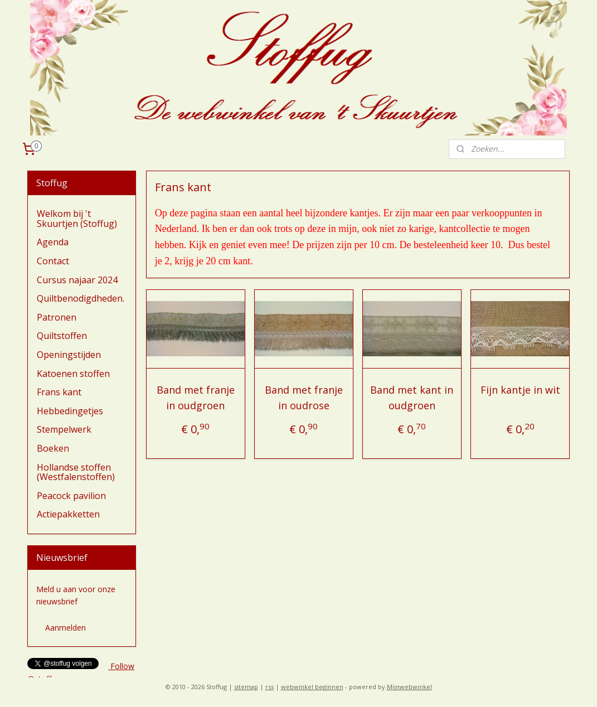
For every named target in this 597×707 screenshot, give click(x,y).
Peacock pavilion (71, 496)
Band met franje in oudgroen (195, 398)
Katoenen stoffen (73, 373)
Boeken (53, 448)
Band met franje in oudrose (304, 398)
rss (269, 686)
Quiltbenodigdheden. (80, 298)
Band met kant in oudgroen (411, 398)
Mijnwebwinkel (409, 686)
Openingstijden (69, 354)
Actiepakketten (68, 514)
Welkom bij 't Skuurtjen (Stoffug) (77, 218)
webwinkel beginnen (312, 686)
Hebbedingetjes (70, 411)
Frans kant (59, 392)
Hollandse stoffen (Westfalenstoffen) (76, 472)
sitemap (246, 686)
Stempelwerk (64, 429)
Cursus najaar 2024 (77, 280)
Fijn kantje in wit (520, 389)
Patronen (56, 317)
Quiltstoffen (62, 336)
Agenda (53, 242)
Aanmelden (65, 627)
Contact (53, 261)
